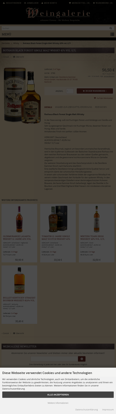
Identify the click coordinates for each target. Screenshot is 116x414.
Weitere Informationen (58, 403)
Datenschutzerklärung (86, 409)
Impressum (108, 409)
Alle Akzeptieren (58, 394)
